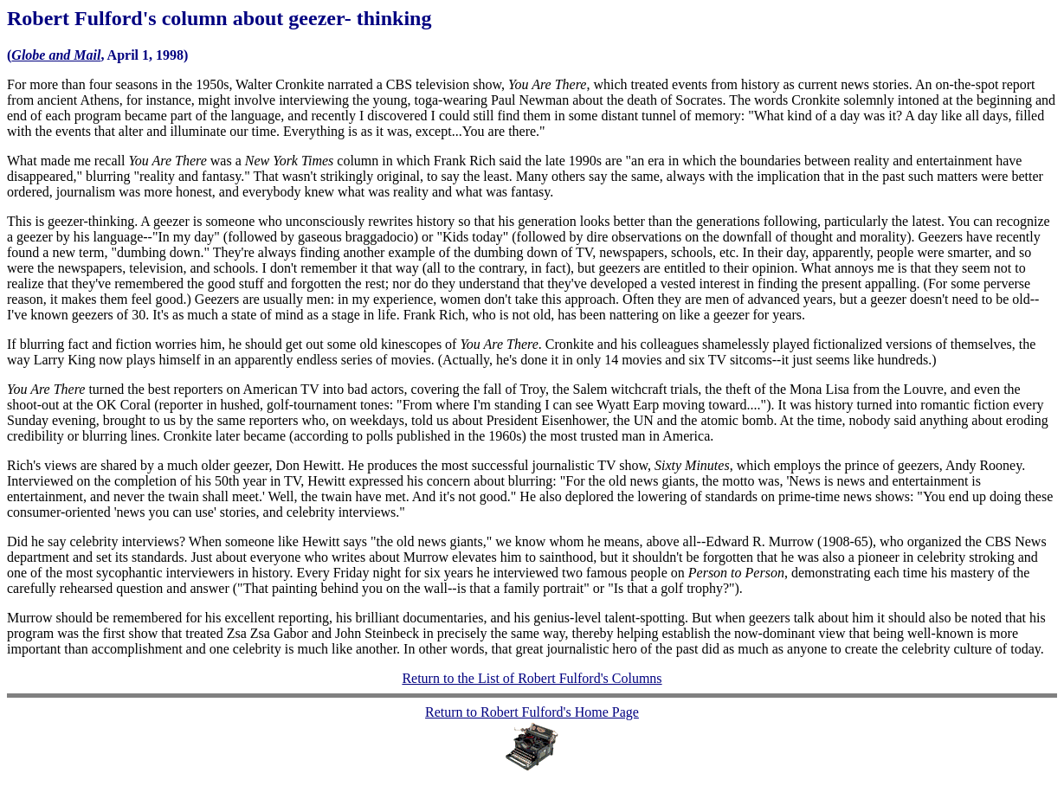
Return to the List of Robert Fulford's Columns (531, 678)
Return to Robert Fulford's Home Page (532, 712)
